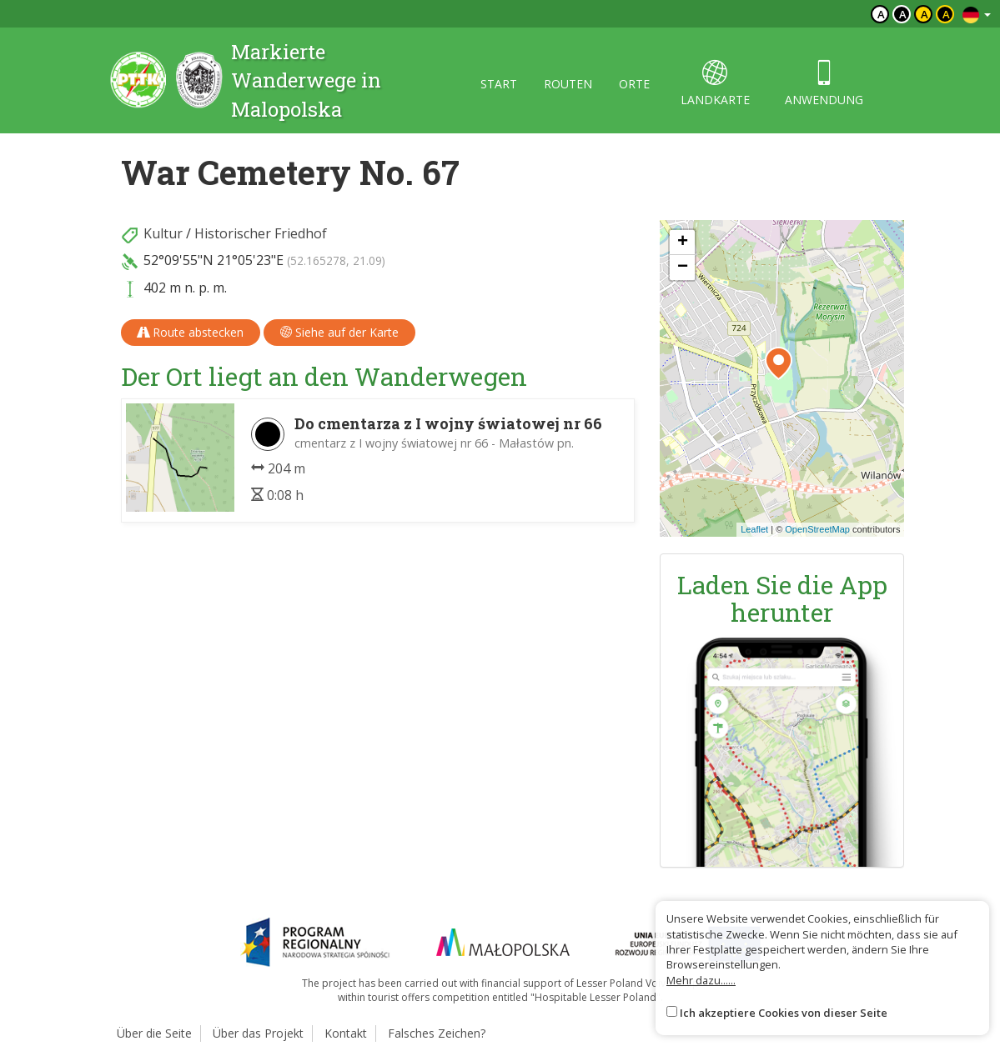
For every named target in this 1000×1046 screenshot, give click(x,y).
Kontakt (345, 1033)
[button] (778, 363)
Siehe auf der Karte (339, 332)
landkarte (715, 84)
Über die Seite (154, 1033)
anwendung (824, 84)
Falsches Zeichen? (436, 1033)
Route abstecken (191, 332)
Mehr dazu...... (701, 980)
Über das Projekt (258, 1033)
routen (568, 84)
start (498, 84)
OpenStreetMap (817, 529)
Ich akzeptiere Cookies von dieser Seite (783, 1012)
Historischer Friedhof (260, 233)
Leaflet (754, 529)
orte (634, 84)
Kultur (163, 233)
